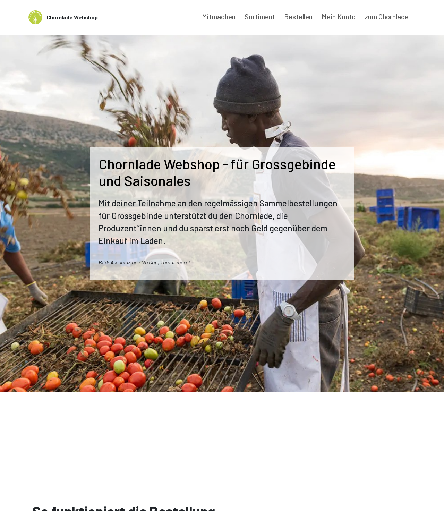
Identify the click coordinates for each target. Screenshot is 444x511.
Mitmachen (219, 16)
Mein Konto (339, 16)
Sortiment (260, 16)
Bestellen (298, 16)
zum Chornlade (387, 16)
